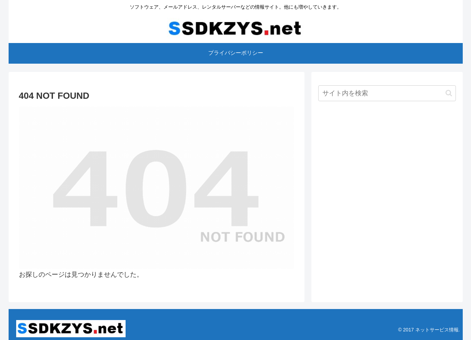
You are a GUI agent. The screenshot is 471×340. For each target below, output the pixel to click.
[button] (449, 93)
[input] (387, 93)
